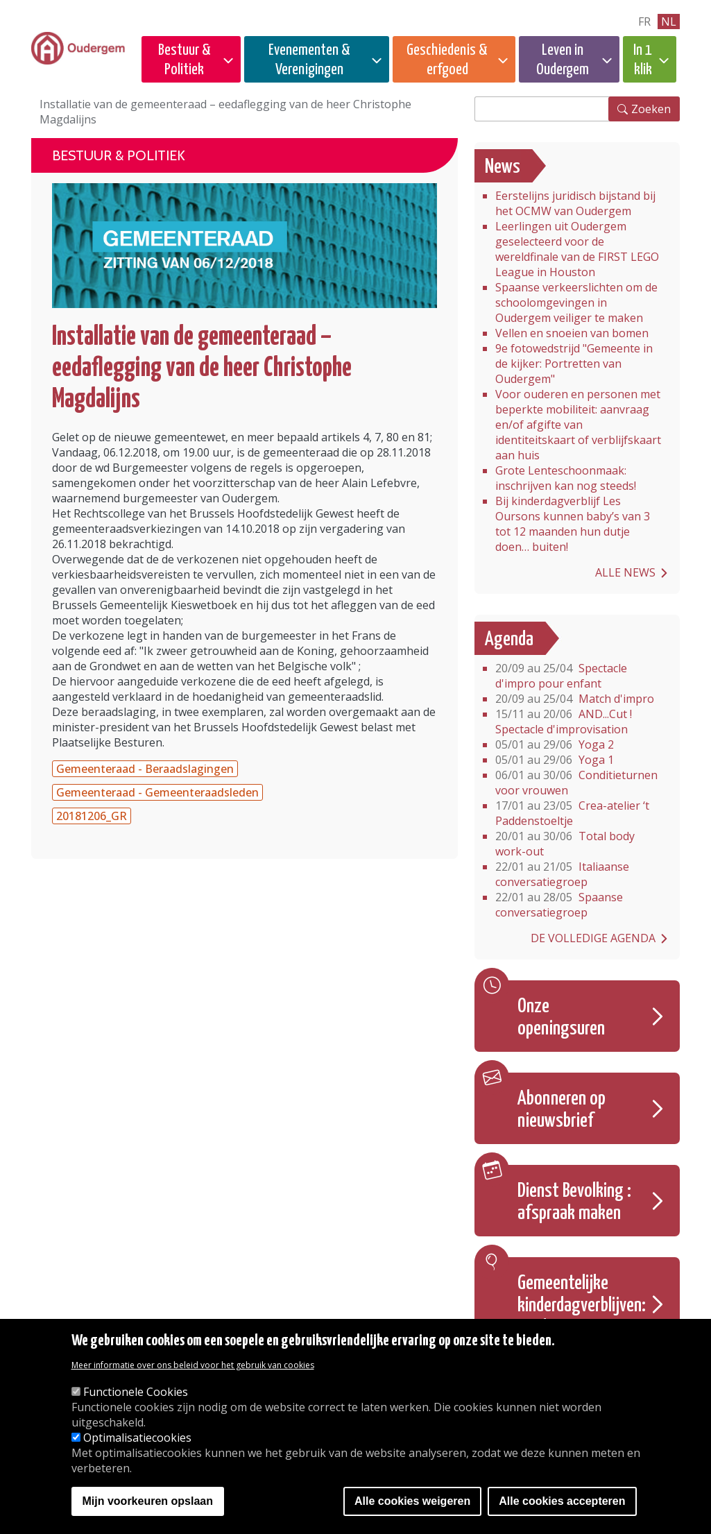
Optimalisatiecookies (137, 1437)
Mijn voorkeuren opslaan (148, 1501)
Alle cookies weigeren (412, 1501)
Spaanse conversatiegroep (559, 904)
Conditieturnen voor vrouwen (576, 782)
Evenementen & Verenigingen (309, 60)
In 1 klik (642, 60)
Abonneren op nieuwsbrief (561, 1110)
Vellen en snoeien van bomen (572, 333)
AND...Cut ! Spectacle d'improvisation (563, 721)
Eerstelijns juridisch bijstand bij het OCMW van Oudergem (575, 203)
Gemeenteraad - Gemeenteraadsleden (157, 792)
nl (668, 21)
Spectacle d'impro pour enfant (561, 676)
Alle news (625, 572)
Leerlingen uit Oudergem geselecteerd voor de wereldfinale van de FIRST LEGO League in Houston (577, 249)
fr (644, 21)
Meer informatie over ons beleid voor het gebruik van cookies (192, 1365)
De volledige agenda (593, 938)
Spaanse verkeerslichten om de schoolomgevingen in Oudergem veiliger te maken (576, 302)
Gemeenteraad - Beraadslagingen (145, 768)
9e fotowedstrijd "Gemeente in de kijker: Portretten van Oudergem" (574, 363)
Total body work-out (565, 843)
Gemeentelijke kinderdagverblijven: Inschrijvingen (581, 1306)
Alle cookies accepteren (562, 1501)
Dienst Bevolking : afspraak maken (574, 1202)
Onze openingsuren (561, 1018)
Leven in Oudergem (562, 60)
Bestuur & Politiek (184, 60)
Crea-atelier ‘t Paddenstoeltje (572, 813)
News (502, 167)
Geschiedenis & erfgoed (447, 60)
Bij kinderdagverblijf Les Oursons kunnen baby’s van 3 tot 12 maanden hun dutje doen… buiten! (572, 523)
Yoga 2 (554, 744)
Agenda (509, 639)
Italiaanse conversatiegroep (562, 874)
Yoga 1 (554, 759)
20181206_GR (91, 816)
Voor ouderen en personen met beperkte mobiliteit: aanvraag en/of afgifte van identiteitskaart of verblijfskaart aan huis (578, 424)
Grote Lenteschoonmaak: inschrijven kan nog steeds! (565, 478)
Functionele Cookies (135, 1391)
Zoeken (651, 109)
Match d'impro (574, 698)
